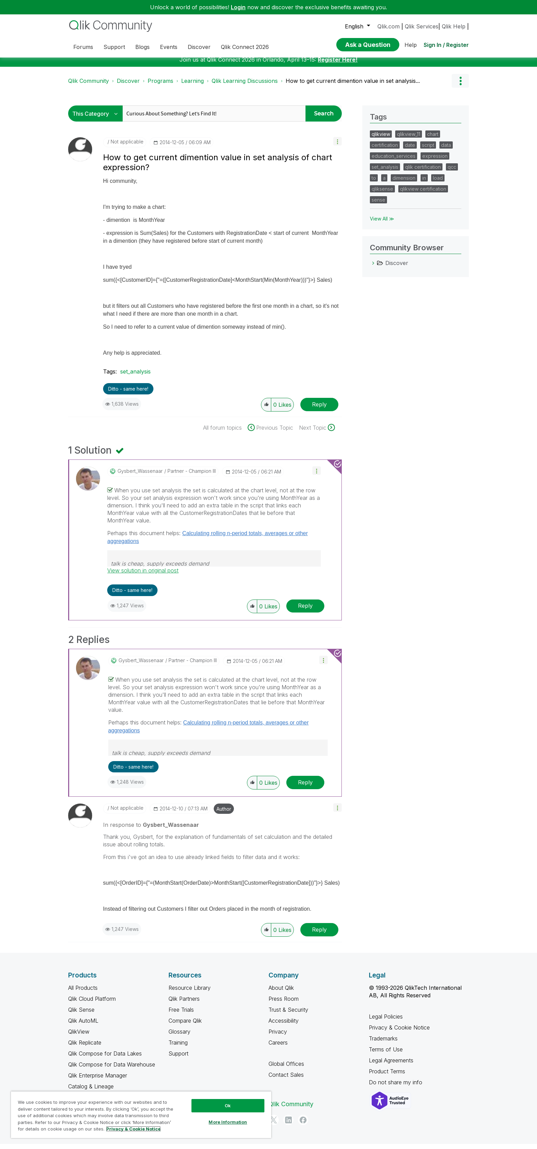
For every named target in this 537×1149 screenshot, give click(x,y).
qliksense (382, 194)
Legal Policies (386, 1021)
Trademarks (383, 1043)
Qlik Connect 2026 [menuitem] (245, 46)
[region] (141, 1114)
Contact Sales (286, 1079)
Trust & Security (288, 1014)
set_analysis (135, 376)
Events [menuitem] (168, 46)
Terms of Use (386, 1054)
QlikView (78, 1036)
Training (178, 1047)
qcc (452, 172)
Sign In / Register (446, 44)
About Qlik (281, 992)
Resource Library (189, 992)
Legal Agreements (391, 1065)
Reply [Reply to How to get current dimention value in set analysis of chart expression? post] (319, 409)
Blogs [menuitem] (142, 46)
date (410, 150)
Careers (278, 1047)
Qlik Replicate (84, 1047)
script (428, 150)
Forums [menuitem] (83, 46)
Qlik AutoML (83, 1025)
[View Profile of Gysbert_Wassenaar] (140, 476)
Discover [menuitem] (199, 46)
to (374, 183)
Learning (192, 86)
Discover (128, 86)
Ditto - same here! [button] (128, 394)
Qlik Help (453, 26)
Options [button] (460, 86)
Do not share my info (396, 1087)
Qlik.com (388, 26)
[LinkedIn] (288, 1125)
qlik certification (423, 172)
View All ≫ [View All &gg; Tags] (382, 224)
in (424, 183)
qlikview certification (423, 194)
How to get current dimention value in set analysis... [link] (353, 86)
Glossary (179, 1036)
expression (435, 161)
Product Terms (387, 1076)
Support (178, 1058)
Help (410, 44)
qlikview (381, 139)
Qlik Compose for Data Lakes (105, 1058)
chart (432, 139)
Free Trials (181, 1014)
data (446, 150)
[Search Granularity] (97, 119)
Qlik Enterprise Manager (97, 1080)
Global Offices (286, 1068)
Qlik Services (421, 26)
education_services (393, 161)
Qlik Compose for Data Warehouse (111, 1069)
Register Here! (338, 64)
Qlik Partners (184, 1003)
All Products (83, 992)
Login (238, 7)
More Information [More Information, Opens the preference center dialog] (228, 1122)
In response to (151, 829)
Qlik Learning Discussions (245, 86)
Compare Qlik (185, 1025)
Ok (228, 1105)
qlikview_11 (408, 139)
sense (378, 205)
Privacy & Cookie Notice (399, 1032)
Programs (160, 86)
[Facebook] (303, 1125)
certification (385, 150)
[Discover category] (373, 268)
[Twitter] (273, 1125)
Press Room (283, 1003)
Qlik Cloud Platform (92, 1003)
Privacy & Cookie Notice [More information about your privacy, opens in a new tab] (133, 1129)
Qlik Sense (81, 1014)
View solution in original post (142, 575)
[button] (337, 146)
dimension (403, 183)
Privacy (277, 1036)
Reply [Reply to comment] (305, 610)
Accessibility (283, 1025)
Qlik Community (88, 86)
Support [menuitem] (114, 46)
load (438, 183)
